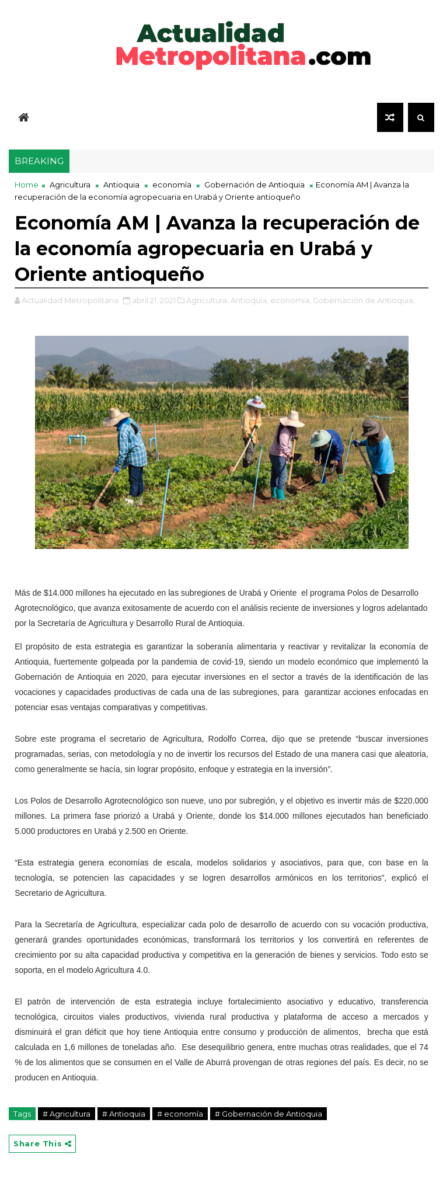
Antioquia (121, 184)
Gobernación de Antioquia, (364, 300)
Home (27, 184)
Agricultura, (207, 300)
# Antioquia (123, 1113)
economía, (290, 300)
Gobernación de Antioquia (254, 184)
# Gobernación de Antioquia (268, 1113)
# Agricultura (66, 1113)
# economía (180, 1113)
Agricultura (70, 184)
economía (171, 184)
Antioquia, (249, 300)
